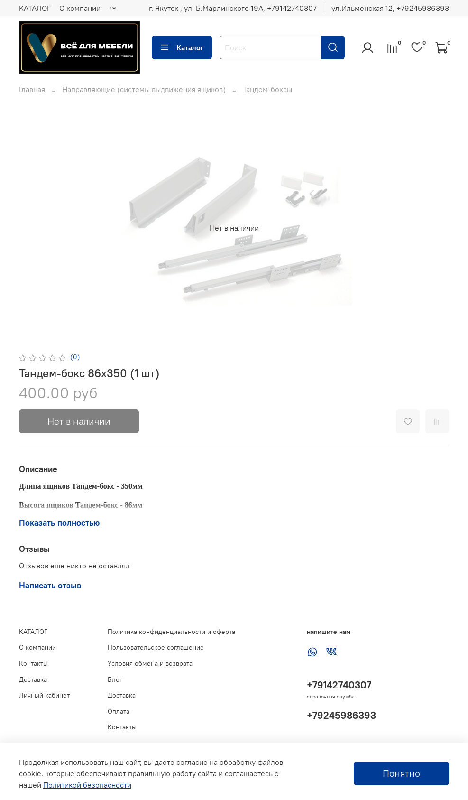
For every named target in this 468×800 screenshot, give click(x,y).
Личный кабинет (44, 695)
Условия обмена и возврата (150, 663)
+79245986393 (341, 715)
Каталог (182, 47)
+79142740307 (339, 685)
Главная (32, 89)
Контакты (33, 663)
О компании (80, 8)
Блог (115, 679)
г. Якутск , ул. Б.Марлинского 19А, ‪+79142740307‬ (233, 8)
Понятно (401, 773)
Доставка (33, 679)
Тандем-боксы (267, 89)
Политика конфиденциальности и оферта (171, 631)
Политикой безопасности (87, 785)
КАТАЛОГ (35, 8)
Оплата (118, 711)
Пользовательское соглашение (156, 647)
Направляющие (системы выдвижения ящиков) (144, 89)
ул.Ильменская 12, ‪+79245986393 (390, 8)
